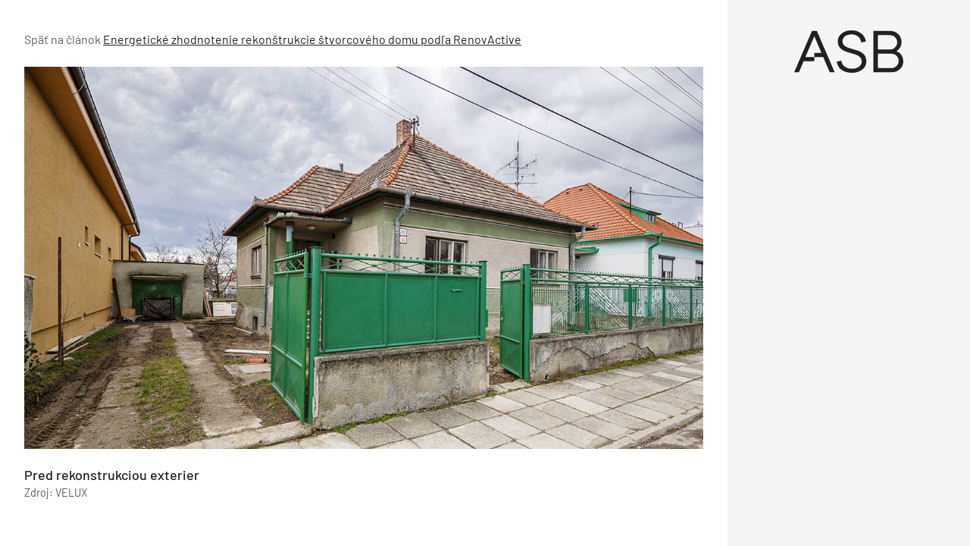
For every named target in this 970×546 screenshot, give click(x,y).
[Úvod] (849, 51)
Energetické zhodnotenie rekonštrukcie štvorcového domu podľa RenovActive (312, 39)
